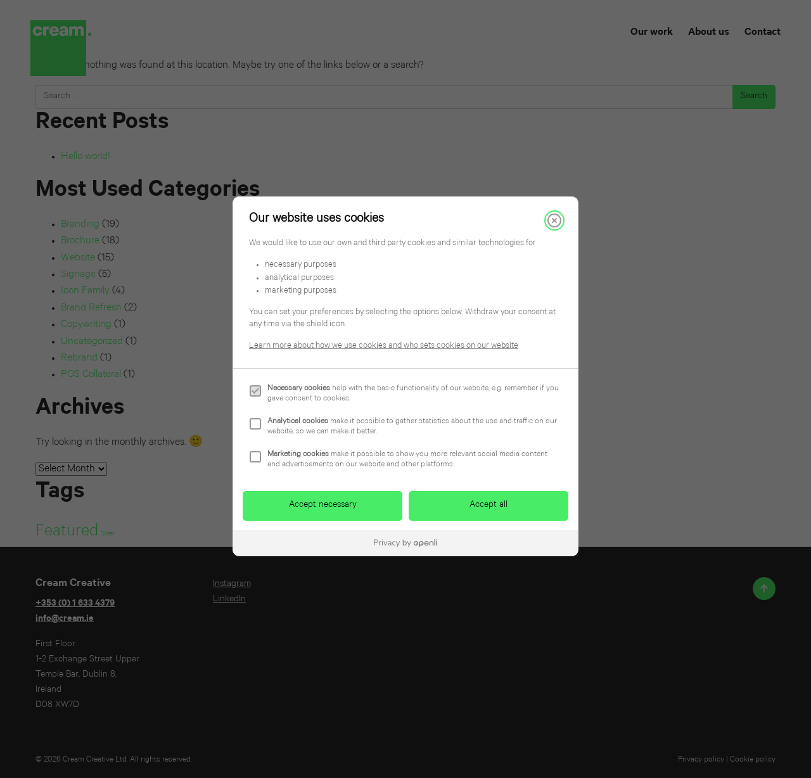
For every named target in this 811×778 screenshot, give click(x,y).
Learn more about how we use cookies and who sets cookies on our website (383, 346)
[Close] (554, 220)
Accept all (488, 506)
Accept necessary (323, 506)
